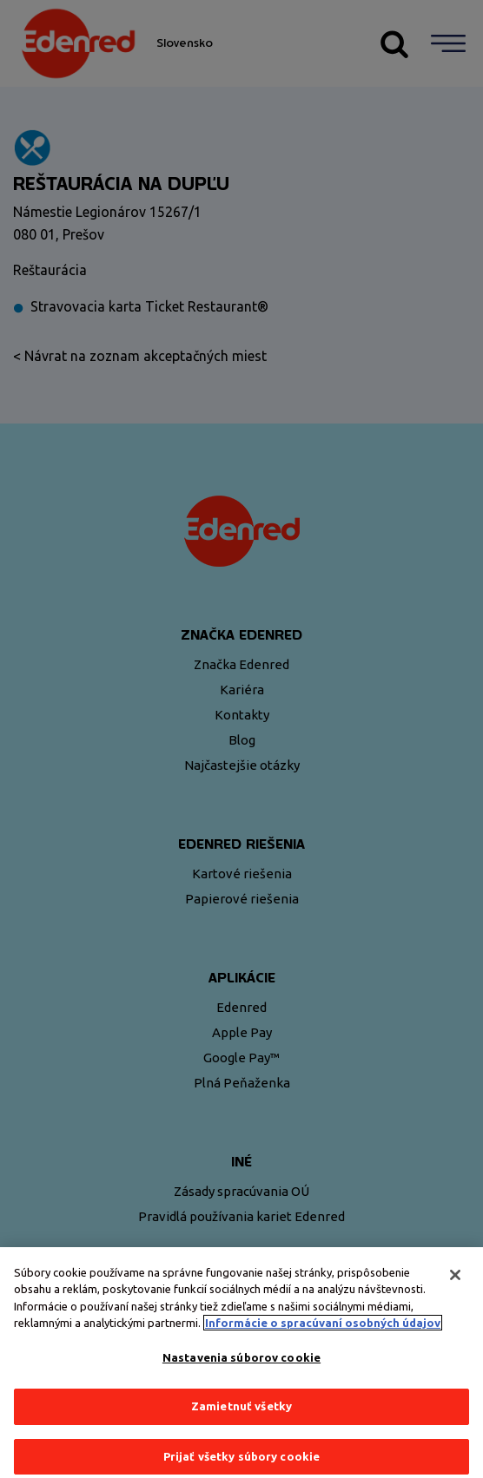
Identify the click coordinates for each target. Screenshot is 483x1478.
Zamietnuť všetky (241, 1415)
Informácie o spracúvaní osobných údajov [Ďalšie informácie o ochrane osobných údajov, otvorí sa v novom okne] (322, 1331)
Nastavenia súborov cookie (241, 1366)
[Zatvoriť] (455, 1284)
